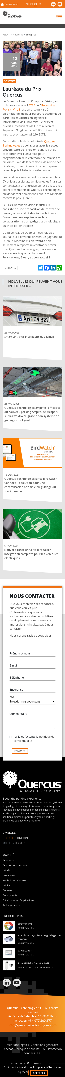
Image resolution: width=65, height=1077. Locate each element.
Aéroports (8, 860)
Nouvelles (18, 34)
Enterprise (10, 267)
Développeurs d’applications (18, 900)
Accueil (6, 34)
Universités (9, 875)
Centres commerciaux (15, 865)
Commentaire (18, 715)
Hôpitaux (8, 885)
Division (15, 838)
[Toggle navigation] (56, 16)
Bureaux (7, 890)
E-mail (14, 667)
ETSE (31, 105)
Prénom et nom (20, 655)
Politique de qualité (27, 1049)
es (31, 4)
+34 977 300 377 (40, 1020)
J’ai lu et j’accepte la (34, 740)
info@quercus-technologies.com (32, 1025)
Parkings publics (11, 905)
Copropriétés (10, 895)
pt (39, 4)
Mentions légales (18, 1045)
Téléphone (17, 679)
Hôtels (6, 870)
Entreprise (31, 34)
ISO (39, 1053)
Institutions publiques (14, 880)
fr (35, 4)
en (27, 4)
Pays (12, 698)
